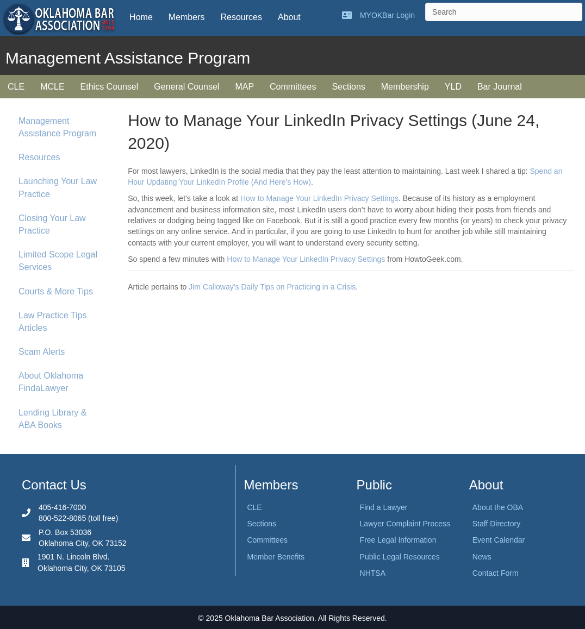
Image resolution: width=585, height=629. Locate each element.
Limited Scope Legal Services (57, 261)
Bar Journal (499, 86)
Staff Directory (496, 523)
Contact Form (495, 573)
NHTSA (372, 573)
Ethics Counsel (109, 86)
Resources (241, 17)
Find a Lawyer (384, 507)
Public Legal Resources (400, 556)
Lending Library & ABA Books (52, 419)
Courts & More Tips (55, 291)
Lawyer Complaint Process (405, 523)
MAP (244, 86)
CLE (16, 86)
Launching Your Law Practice (57, 187)
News (481, 556)
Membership (405, 86)
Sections (348, 86)
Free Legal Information (398, 540)
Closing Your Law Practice (52, 224)
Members (187, 17)
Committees (293, 86)
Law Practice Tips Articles (52, 321)
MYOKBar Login (387, 15)
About (289, 17)
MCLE (52, 86)
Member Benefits (275, 556)
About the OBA (497, 507)
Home (141, 17)
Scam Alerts (41, 351)
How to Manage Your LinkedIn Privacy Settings (319, 198)
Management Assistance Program (57, 127)
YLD (453, 86)
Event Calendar (498, 540)
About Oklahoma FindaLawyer (50, 382)
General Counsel (186, 86)
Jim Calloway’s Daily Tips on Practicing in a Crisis (272, 286)
